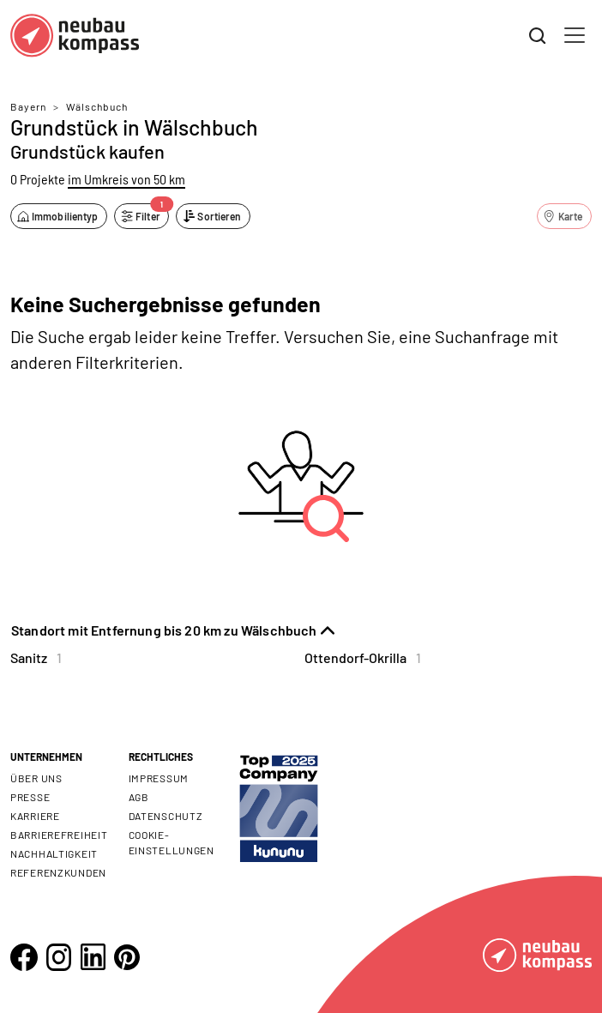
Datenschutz (166, 816)
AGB (139, 797)
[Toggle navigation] (574, 35)
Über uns (36, 778)
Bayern (28, 106)
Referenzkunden (58, 872)
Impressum (159, 778)
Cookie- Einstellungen (171, 842)
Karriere (35, 816)
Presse (30, 797)
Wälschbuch (97, 106)
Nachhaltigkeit (54, 853)
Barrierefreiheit (59, 835)
